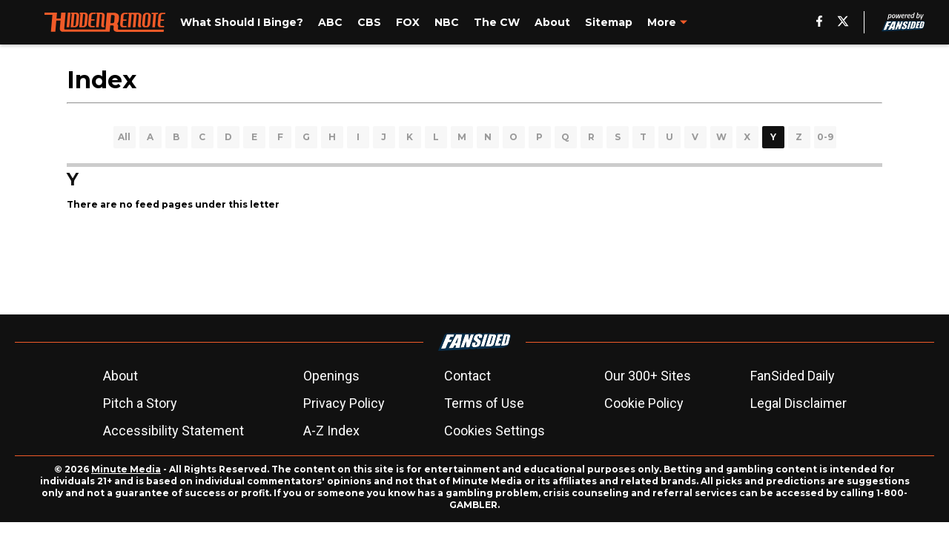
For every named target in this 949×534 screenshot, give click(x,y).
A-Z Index (331, 430)
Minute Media (126, 469)
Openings (331, 375)
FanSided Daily (792, 375)
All (124, 136)
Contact (467, 375)
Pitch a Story (140, 403)
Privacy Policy (344, 403)
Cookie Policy (644, 403)
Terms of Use (484, 403)
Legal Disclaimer (798, 403)
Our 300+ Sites (647, 375)
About (120, 375)
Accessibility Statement (173, 430)
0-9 (825, 136)
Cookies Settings (494, 430)
